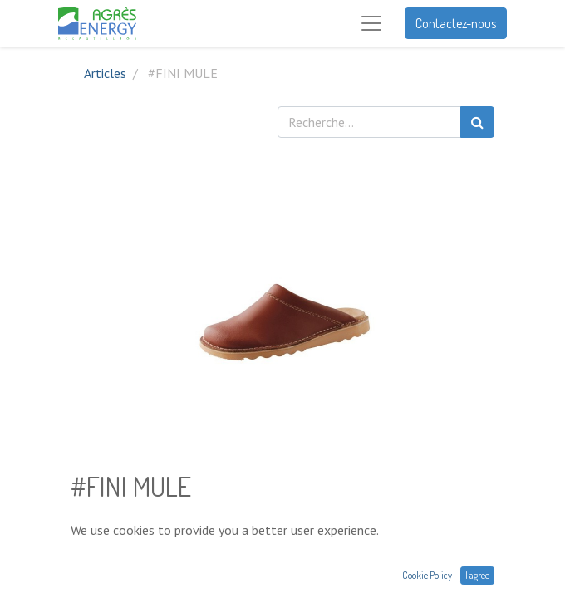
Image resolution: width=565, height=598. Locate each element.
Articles (105, 73)
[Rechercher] (477, 122)
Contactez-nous (455, 23)
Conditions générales (128, 588)
